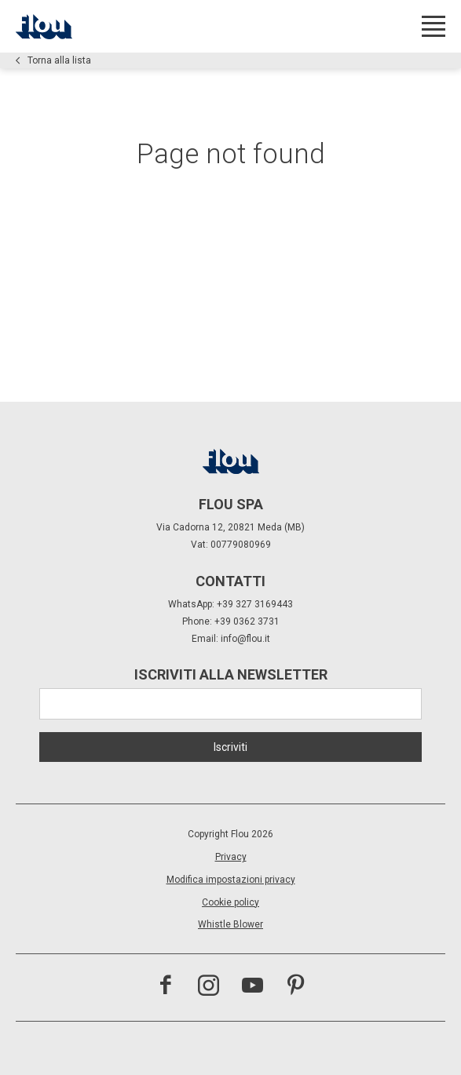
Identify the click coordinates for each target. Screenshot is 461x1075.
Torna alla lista (53, 60)
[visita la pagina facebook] (165, 987)
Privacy (231, 856)
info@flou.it (245, 638)
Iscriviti (230, 747)
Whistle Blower (230, 924)
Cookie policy (230, 902)
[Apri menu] (433, 26)
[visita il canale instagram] (208, 987)
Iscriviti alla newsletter (230, 674)
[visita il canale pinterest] (295, 987)
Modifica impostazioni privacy (230, 879)
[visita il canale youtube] (252, 987)
